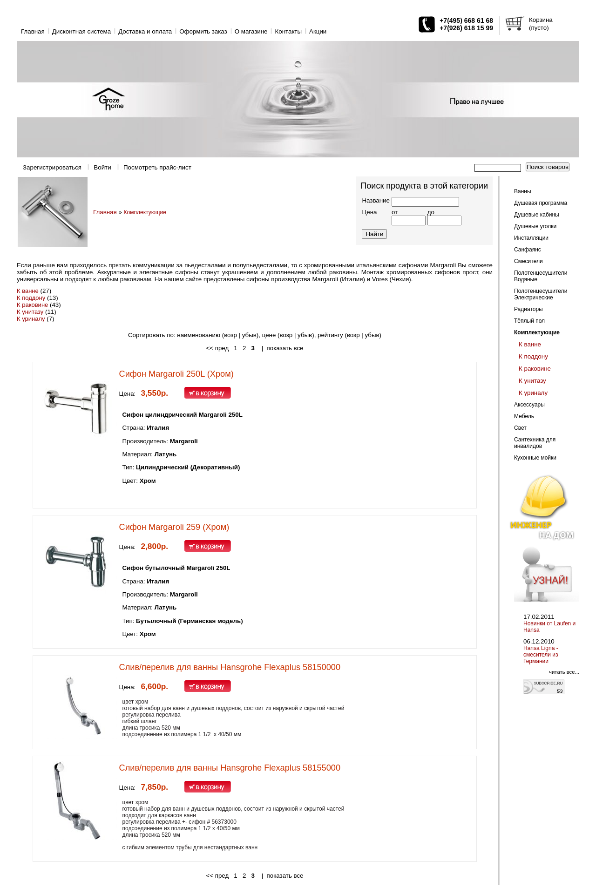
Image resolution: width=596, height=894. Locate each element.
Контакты (288, 31)
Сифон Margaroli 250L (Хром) (176, 374)
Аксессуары (529, 404)
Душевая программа (540, 203)
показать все (285, 348)
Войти (102, 167)
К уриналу (31, 318)
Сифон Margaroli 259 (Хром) (174, 527)
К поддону (31, 297)
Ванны (522, 191)
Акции (317, 31)
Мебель (524, 416)
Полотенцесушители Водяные (540, 276)
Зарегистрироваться (52, 167)
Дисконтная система (81, 31)
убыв (249, 335)
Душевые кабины (536, 214)
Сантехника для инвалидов (534, 442)
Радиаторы (528, 309)
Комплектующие (145, 212)
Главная (33, 31)
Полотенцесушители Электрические (540, 294)
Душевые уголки (535, 226)
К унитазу (30, 311)
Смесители (528, 261)
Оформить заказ (203, 31)
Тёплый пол (529, 321)
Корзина (541, 19)
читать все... (564, 672)
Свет (520, 428)
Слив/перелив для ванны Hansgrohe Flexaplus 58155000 (229, 767)
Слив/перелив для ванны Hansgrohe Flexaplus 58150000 (229, 667)
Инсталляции (531, 238)
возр (286, 335)
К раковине (32, 304)
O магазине (251, 31)
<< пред (217, 348)
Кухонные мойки (535, 457)
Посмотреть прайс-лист (157, 167)
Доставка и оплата (145, 31)
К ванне (28, 290)
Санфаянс (527, 249)
